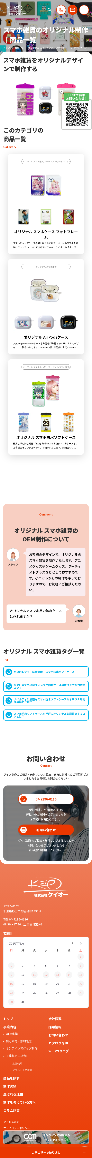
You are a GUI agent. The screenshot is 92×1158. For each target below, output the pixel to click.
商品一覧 (19, 47)
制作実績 (9, 1086)
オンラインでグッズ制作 (21, 1048)
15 (80, 975)
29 (80, 993)
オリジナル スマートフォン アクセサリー (48, 47)
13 (57, 975)
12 (46, 975)
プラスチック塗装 (22, 1069)
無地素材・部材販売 (19, 1041)
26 (46, 993)
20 (57, 984)
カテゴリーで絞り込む (46, 1152)
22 (80, 984)
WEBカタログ (58, 1050)
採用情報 (55, 1026)
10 (22, 975)
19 (46, 984)
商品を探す (11, 1078)
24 (22, 993)
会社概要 (55, 1018)
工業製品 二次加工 (17, 1056)
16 (11, 984)
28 (69, 993)
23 (11, 993)
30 (11, 1002)
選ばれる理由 (13, 1094)
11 (34, 975)
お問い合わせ (58, 1034)
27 (57, 993)
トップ (6, 47)
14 (69, 975)
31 (22, 1002)
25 (34, 993)
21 (69, 984)
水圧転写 (17, 1063)
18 (34, 984)
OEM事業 (12, 1034)
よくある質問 (11, 1122)
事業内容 (9, 1026)
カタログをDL (58, 1042)
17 (22, 984)
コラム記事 (11, 1110)
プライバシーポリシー (16, 1128)
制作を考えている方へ (19, 1102)
